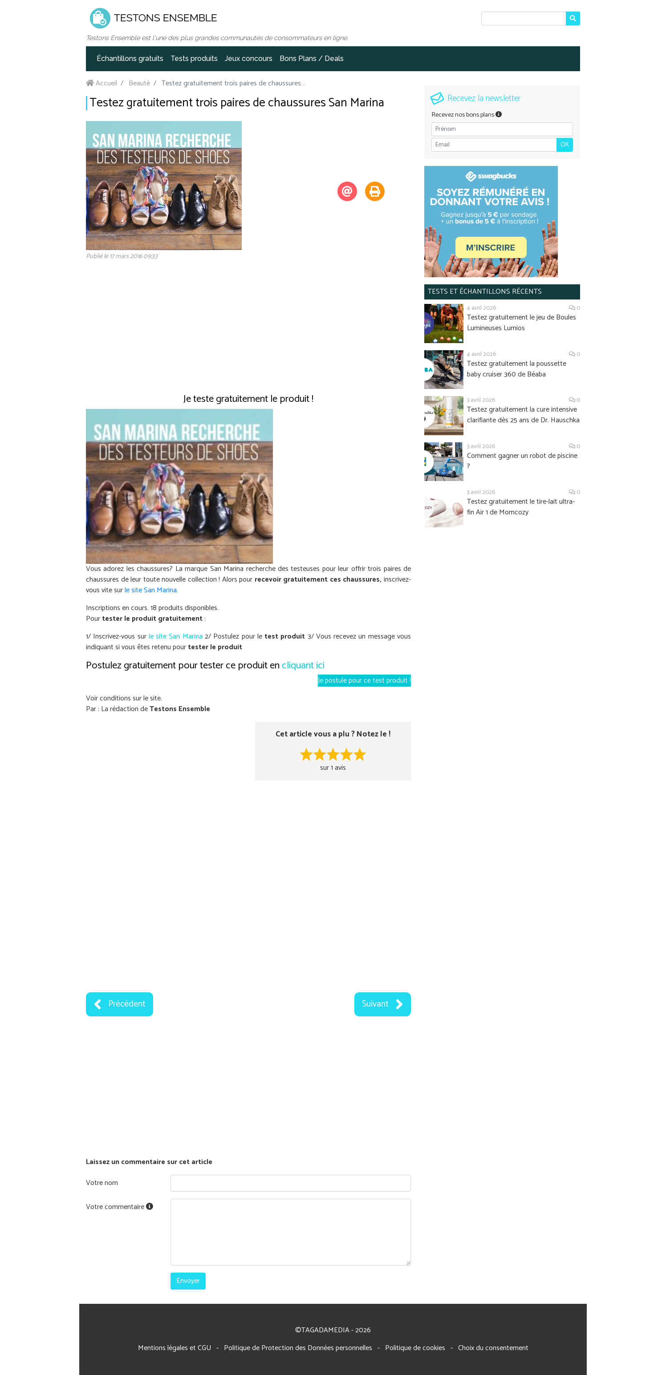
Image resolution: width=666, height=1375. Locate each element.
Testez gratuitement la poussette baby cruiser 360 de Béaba (516, 369)
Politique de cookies (415, 1348)
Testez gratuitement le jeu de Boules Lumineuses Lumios (521, 322)
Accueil (101, 83)
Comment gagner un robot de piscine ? (522, 461)
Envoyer (188, 1281)
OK (564, 145)
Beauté (139, 83)
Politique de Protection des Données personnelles (298, 1348)
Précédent (119, 1004)
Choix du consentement (493, 1348)
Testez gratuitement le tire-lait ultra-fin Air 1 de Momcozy (521, 507)
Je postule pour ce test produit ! (364, 681)
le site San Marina (151, 590)
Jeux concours (248, 58)
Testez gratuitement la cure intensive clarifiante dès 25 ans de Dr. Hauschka (523, 415)
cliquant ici (303, 665)
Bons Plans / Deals (312, 58)
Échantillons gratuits (130, 58)
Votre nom (102, 1183)
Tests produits (194, 58)
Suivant (382, 1004)
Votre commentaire (119, 1207)
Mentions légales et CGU (174, 1348)
